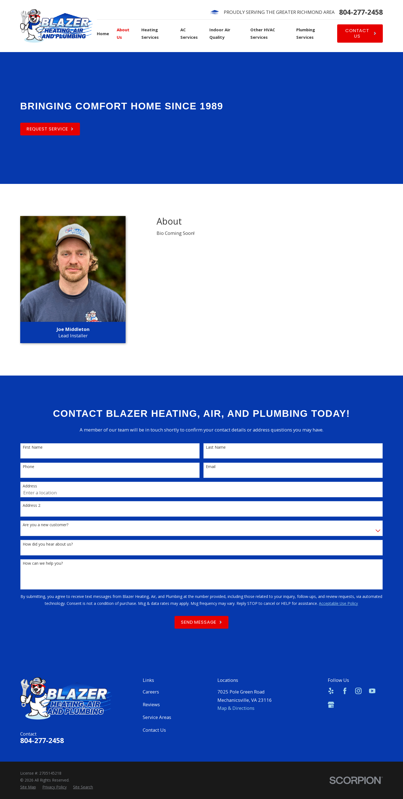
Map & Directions (235, 708)
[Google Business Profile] (331, 705)
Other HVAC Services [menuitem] (262, 33)
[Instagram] (358, 691)
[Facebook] (345, 691)
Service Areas (157, 717)
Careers (151, 691)
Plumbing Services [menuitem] (305, 33)
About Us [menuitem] (123, 33)
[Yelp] (331, 691)
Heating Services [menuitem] (150, 33)
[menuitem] (28, 787)
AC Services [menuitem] (189, 33)
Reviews (151, 704)
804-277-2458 (361, 12)
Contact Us (154, 730)
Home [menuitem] (103, 33)
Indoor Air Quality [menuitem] (219, 33)
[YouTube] (372, 691)
